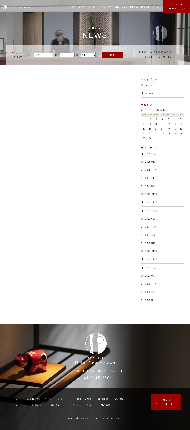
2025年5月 (151, 169)
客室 (73, 6)
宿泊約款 (105, 405)
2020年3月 (151, 300)
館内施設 (135, 6)
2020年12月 (152, 243)
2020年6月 (151, 283)
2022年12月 (152, 194)
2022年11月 (152, 202)
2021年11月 (152, 210)
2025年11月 (152, 161)
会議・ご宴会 (84, 398)
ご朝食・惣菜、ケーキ (89, 6)
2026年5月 (151, 153)
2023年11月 (152, 186)
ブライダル (108, 6)
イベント (150, 85)
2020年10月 (152, 259)
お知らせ (150, 93)
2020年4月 (151, 292)
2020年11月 (152, 251)
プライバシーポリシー (81, 405)
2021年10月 (152, 218)
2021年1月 (151, 235)
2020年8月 (151, 275)
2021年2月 (151, 226)
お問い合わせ (55, 405)
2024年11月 (152, 178)
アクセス (157, 6)
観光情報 (146, 6)
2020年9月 (151, 267)
